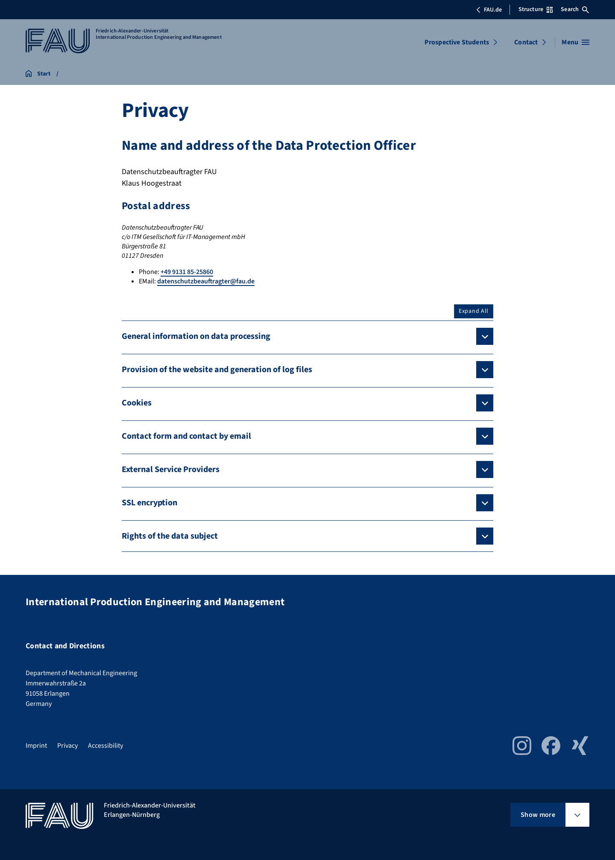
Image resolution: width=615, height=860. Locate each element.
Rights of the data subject (170, 536)
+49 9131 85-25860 (187, 272)
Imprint (36, 745)
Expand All (474, 311)
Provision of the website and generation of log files (217, 370)
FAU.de (489, 10)
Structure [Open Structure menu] (535, 9)
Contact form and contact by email (186, 436)
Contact (526, 42)
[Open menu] (575, 42)
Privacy (67, 745)
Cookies (137, 403)
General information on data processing (196, 336)
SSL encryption (149, 503)
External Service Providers (171, 469)
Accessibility (105, 745)
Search (575, 9)
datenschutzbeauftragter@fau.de (206, 281)
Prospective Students (457, 42)
